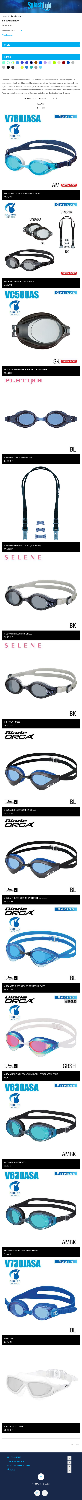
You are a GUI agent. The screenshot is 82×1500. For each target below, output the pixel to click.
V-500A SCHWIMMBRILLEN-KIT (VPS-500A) (22, 546)
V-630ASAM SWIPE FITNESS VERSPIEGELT (22, 1250)
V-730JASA (9, 1338)
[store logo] (40, 6)
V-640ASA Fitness (12, 722)
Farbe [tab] (7, 56)
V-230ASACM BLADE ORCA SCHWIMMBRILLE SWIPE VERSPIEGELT (31, 1074)
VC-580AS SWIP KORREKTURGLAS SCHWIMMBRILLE (25, 370)
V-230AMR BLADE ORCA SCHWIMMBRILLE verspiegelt (26, 898)
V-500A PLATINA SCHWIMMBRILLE (18, 458)
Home (4, 16)
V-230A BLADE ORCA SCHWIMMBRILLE (20, 810)
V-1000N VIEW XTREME (13, 1427)
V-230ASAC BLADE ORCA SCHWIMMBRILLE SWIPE (24, 986)
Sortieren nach (29, 98)
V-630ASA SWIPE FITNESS (15, 1162)
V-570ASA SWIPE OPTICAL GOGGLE (19, 281)
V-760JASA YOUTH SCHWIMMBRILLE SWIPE (22, 193)
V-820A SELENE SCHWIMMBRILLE (18, 634)
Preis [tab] (7, 44)
